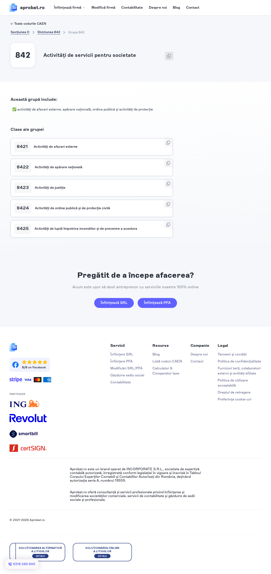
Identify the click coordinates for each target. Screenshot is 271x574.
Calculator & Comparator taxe (165, 370)
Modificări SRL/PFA (126, 368)
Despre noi (158, 7)
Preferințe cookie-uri (234, 399)
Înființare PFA (121, 361)
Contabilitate (132, 7)
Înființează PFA (157, 303)
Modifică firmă (103, 7)
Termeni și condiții (232, 354)
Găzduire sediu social (127, 375)
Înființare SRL (121, 354)
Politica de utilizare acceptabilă (233, 382)
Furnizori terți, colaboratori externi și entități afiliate (239, 370)
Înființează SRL (114, 303)
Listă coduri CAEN (167, 361)
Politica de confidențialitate (239, 361)
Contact (192, 7)
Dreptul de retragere (234, 392)
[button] (69, 7)
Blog (176, 7)
